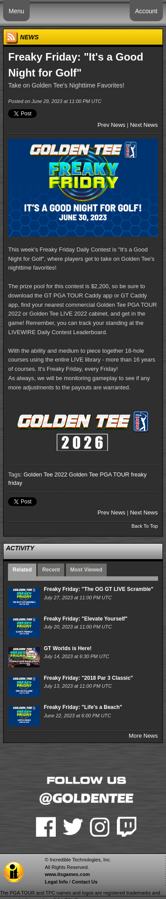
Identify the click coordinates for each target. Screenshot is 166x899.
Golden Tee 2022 (45, 474)
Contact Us (84, 881)
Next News (144, 125)
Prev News (111, 125)
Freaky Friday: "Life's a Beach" (83, 707)
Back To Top (144, 526)
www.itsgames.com (67, 874)
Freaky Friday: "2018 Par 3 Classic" (88, 678)
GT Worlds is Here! (68, 648)
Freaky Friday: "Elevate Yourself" (85, 619)
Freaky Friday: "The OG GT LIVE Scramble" (98, 589)
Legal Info (56, 881)
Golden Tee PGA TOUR (99, 474)
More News (143, 735)
